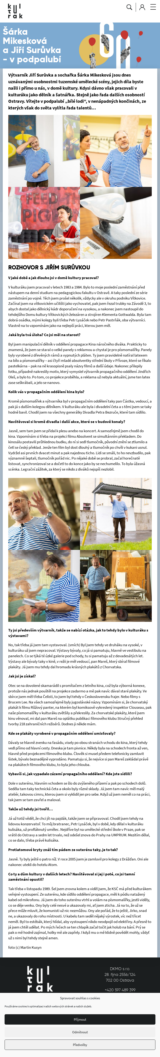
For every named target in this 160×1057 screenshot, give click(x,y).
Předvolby (80, 1045)
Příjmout (80, 1019)
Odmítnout (80, 1032)
